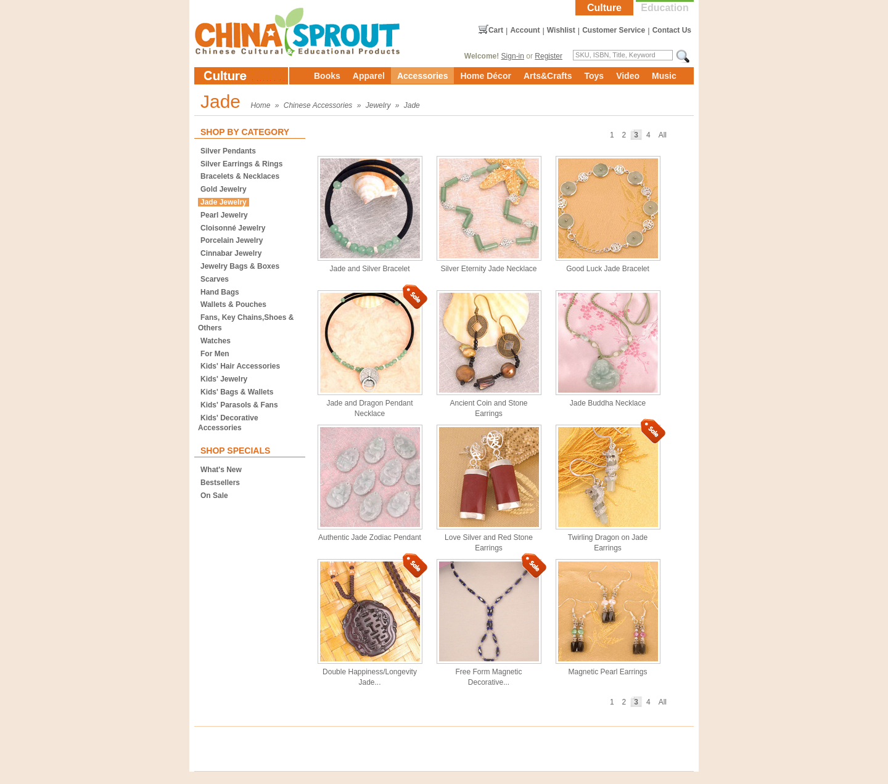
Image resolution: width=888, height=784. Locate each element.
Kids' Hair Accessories (240, 366)
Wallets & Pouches (233, 304)
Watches (215, 341)
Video (627, 76)
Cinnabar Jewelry (230, 253)
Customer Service (613, 30)
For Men (214, 353)
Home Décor (485, 76)
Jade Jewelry (223, 202)
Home (260, 105)
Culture (604, 7)
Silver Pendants (228, 151)
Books (327, 76)
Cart (495, 30)
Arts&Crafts (548, 76)
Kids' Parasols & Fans (239, 405)
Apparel (369, 76)
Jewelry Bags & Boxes (239, 266)
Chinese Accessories (318, 105)
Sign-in (512, 56)
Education (664, 7)
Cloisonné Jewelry (232, 228)
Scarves (214, 279)
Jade (412, 105)
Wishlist (561, 30)
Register (548, 56)
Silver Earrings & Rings (241, 164)
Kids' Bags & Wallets (236, 392)
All (663, 135)
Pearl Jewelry (224, 215)
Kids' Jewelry (223, 379)
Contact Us (671, 30)
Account (525, 30)
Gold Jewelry (223, 189)
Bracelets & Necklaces (239, 176)
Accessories (422, 76)
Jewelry (378, 105)
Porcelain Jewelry (231, 240)
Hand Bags (219, 292)
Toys (594, 76)
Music (664, 76)
